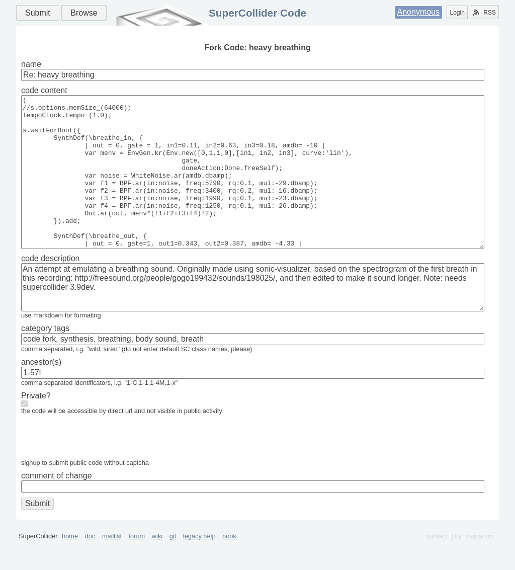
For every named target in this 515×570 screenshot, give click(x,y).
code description (50, 288)
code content (44, 90)
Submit (37, 13)
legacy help (199, 566)
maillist (112, 566)
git (173, 566)
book (229, 566)
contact (436, 566)
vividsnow (480, 566)
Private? (36, 426)
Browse (83, 13)
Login (457, 12)
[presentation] (97, 469)
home (70, 566)
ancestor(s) (41, 392)
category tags (45, 358)
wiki (157, 566)
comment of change (56, 506)
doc (90, 566)
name (31, 64)
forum (137, 566)
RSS (484, 12)
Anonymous (418, 12)
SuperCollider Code (257, 13)
